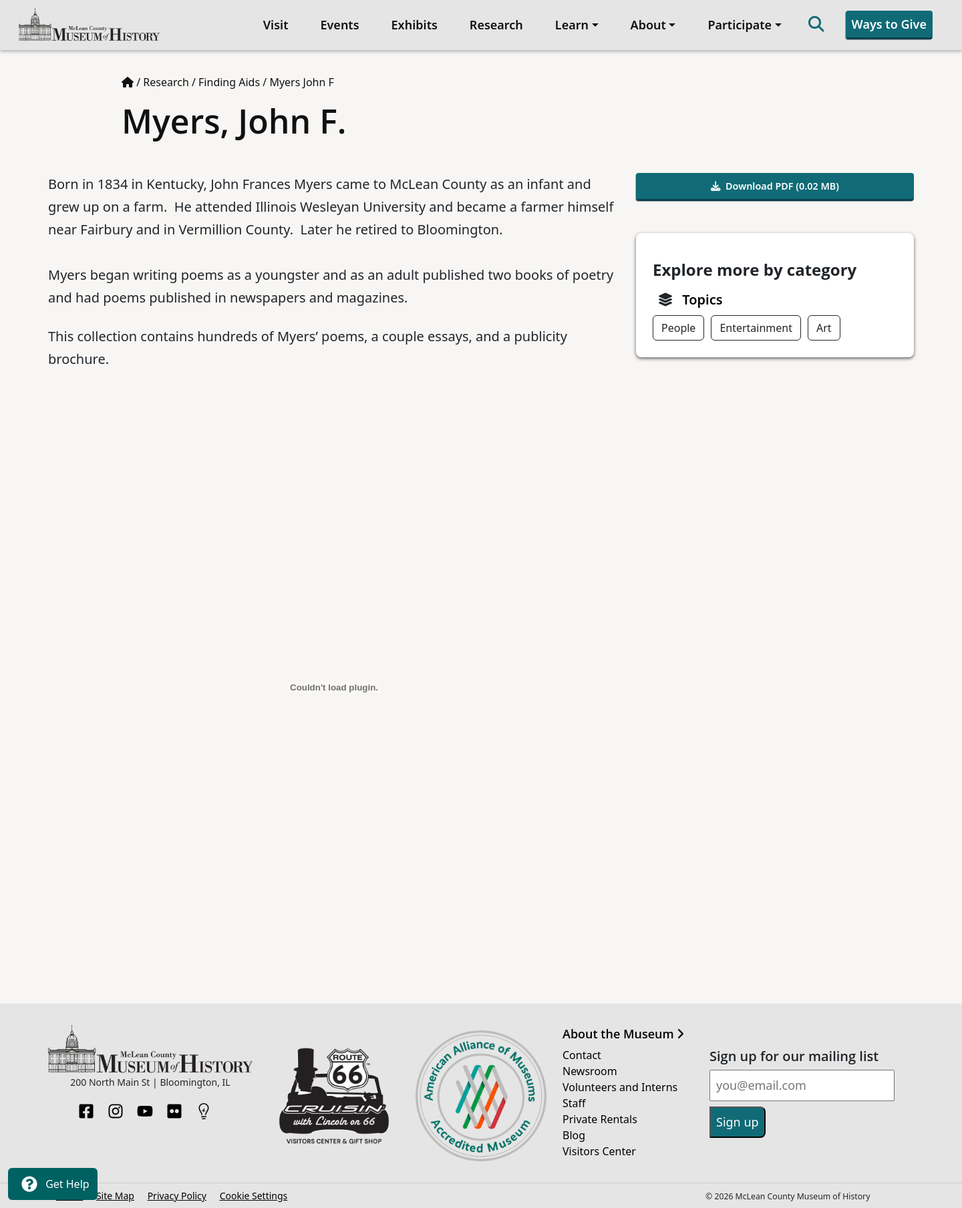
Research (496, 25)
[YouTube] (145, 1107)
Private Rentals (600, 1119)
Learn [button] (572, 25)
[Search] (816, 25)
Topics (702, 299)
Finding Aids (229, 82)
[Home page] (128, 82)
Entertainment (755, 328)
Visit (276, 25)
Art (824, 328)
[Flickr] (174, 1107)
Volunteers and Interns (620, 1087)
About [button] (648, 25)
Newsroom (590, 1071)
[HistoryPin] (204, 1107)
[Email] (802, 1085)
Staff (574, 1103)
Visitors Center (599, 1151)
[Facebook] (86, 1107)
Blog (574, 1135)
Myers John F (301, 82)
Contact (582, 1055)
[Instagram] (116, 1107)
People (678, 328)
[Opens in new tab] (334, 1094)
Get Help (53, 1184)
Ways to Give (889, 24)
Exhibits (414, 25)
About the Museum (623, 1034)
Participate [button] (739, 25)
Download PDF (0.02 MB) (775, 186)
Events (339, 25)
